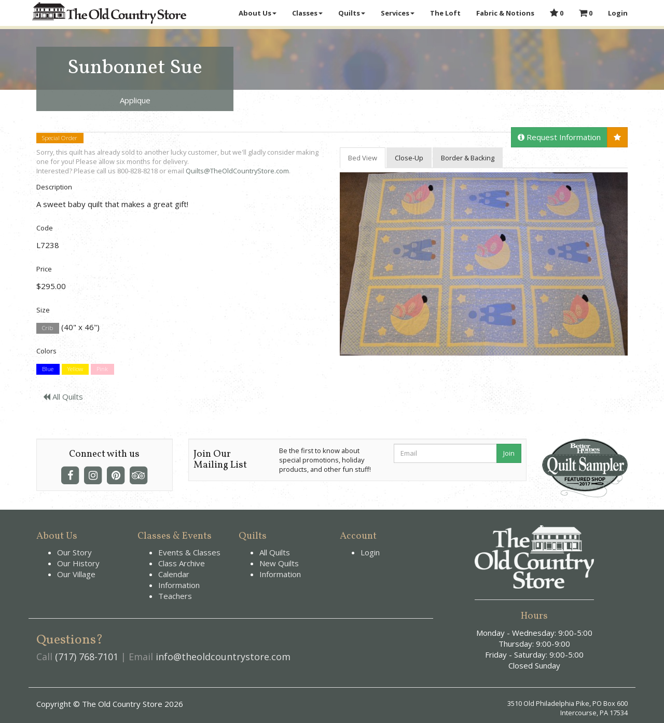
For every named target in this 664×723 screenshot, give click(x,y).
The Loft (445, 13)
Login (618, 13)
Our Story (74, 552)
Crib (47, 328)
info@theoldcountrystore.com (223, 656)
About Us (257, 13)
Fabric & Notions (505, 13)
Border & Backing (467, 157)
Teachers (175, 596)
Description (54, 187)
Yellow (75, 369)
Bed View (362, 157)
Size (43, 310)
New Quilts (279, 563)
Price (44, 269)
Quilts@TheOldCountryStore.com (237, 170)
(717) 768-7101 (86, 656)
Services (397, 13)
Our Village (76, 574)
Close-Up (409, 157)
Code (44, 228)
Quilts (351, 13)
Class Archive (181, 563)
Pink (102, 369)
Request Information (559, 137)
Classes (307, 13)
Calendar (173, 574)
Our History (78, 563)
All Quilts (63, 396)
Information (179, 585)
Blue (47, 369)
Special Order (59, 138)
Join (509, 453)
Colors (46, 351)
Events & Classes (189, 552)
